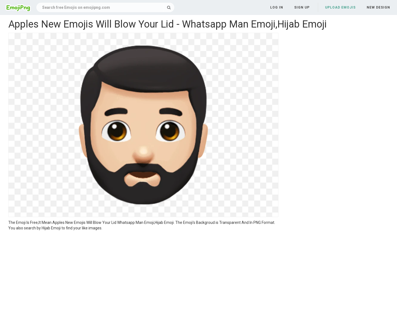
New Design (378, 7)
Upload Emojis (340, 7)
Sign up (302, 7)
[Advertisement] (143, 272)
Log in (276, 7)
